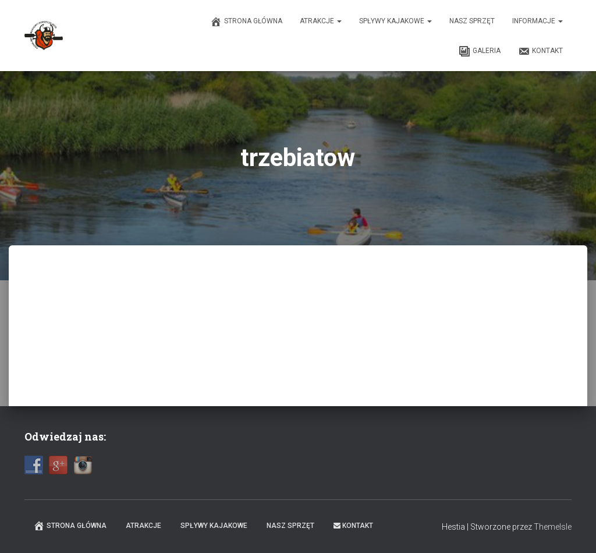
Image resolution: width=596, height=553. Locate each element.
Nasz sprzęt (472, 21)
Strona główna (246, 21)
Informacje (537, 21)
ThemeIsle (553, 526)
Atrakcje (321, 21)
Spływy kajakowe (395, 21)
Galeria (480, 51)
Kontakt (540, 51)
